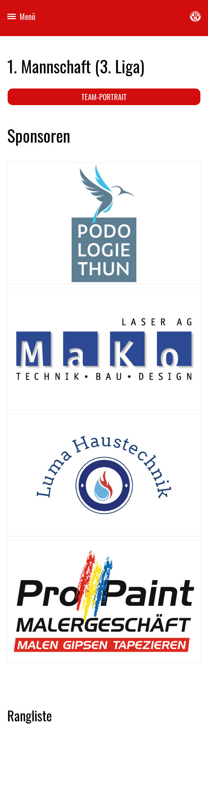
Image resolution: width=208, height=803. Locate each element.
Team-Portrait (104, 96)
